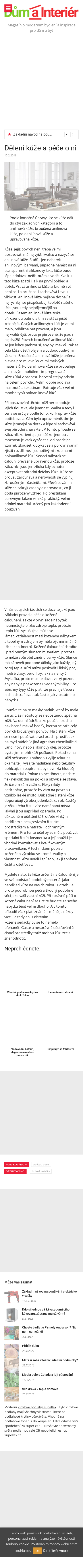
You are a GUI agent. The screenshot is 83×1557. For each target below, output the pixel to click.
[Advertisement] (41, 85)
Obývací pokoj (41, 1164)
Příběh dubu (30, 1346)
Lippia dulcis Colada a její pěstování (47, 1374)
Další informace (55, 1550)
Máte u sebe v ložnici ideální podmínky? (50, 1360)
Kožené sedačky (40, 1171)
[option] (44, 134)
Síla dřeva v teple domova (40, 1389)
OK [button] (38, 1551)
